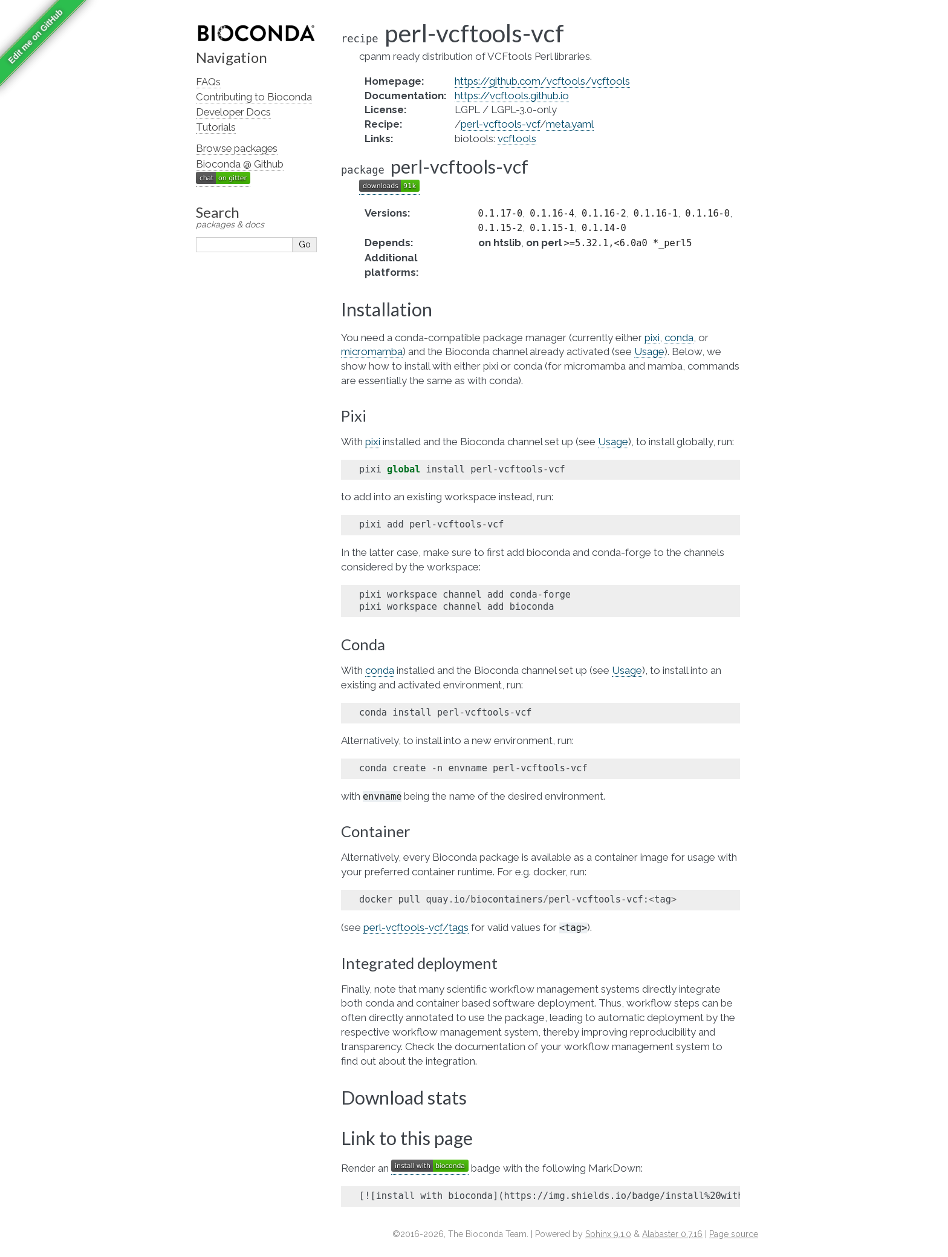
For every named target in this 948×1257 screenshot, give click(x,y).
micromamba (372, 351)
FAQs (208, 82)
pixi (652, 337)
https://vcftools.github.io (512, 96)
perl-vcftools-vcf (500, 124)
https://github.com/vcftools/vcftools (542, 81)
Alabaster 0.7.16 (672, 1234)
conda (678, 337)
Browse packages (237, 148)
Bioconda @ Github (240, 164)
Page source (733, 1234)
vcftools (517, 138)
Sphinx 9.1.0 (608, 1234)
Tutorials (216, 127)
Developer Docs (233, 112)
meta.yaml (570, 124)
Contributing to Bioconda (254, 97)
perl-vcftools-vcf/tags (416, 927)
